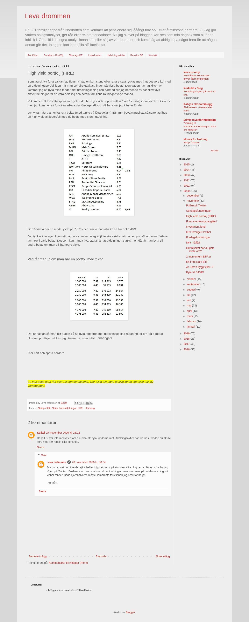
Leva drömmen (47, 16)
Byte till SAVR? (195, 272)
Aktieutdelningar (67, 408)
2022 (187, 180)
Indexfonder (94, 55)
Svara (40, 447)
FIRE (80, 408)
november (193, 200)
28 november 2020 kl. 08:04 (89, 462)
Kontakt (152, 55)
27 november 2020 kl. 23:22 (63, 432)
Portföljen (33, 55)
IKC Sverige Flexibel (198, 232)
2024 (187, 169)
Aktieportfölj (44, 408)
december (193, 195)
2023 (187, 175)
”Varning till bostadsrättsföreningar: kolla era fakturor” (199, 126)
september (193, 284)
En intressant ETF (197, 261)
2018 (187, 338)
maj (189, 305)
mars (190, 316)
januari (191, 326)
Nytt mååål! (193, 242)
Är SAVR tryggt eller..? (199, 267)
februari (192, 321)
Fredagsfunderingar (198, 237)
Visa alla (214, 150)
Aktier (55, 408)
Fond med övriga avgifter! (201, 221)
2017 (187, 343)
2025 (187, 164)
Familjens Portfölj (53, 55)
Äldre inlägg (162, 556)
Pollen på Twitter (196, 205)
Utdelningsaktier (116, 55)
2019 (187, 333)
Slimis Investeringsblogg (199, 119)
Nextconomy (191, 72)
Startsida (101, 556)
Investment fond (196, 226)
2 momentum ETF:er (198, 256)
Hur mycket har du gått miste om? (200, 249)
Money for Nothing (195, 139)
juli (189, 295)
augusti (191, 289)
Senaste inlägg (38, 556)
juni (189, 300)
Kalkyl (41, 432)
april (190, 310)
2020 (187, 190)
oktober (192, 279)
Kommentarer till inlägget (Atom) (68, 562)
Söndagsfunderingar (198, 210)
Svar (44, 455)
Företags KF (76, 55)
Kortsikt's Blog (193, 88)
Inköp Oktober (191, 142)
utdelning (90, 408)
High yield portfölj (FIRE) (201, 216)
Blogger (130, 612)
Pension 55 (136, 55)
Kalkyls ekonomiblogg (197, 104)
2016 (187, 349)
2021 (187, 185)
